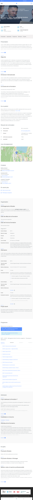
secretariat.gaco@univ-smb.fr (7, 176)
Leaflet (23, 161)
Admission (20, 36)
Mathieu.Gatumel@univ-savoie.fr (8, 170)
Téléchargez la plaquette (6, 192)
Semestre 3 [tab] (3, 342)
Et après (24, 36)
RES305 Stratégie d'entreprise (7, 356)
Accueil (2, 7)
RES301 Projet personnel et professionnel (9, 346)
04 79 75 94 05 (4, 175)
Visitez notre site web (5, 190)
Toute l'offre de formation (9, 7)
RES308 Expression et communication (8, 364)
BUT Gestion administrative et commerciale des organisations (13, 9)
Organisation (9, 36)
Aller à (2, 0)
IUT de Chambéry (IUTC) (25, 130)
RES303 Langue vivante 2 (6, 351)
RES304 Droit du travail (6, 354)
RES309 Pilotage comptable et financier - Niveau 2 (10, 367)
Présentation (3, 36)
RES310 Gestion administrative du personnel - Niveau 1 (11, 370)
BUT (16, 7)
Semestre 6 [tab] (30, 342)
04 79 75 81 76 (4, 182)
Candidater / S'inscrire (5, 420)
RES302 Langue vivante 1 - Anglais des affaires (10, 348)
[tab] (11, 329)
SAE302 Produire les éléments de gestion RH (9, 379)
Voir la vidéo (18, 110)
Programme (15, 36)
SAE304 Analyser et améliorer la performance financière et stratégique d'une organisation (11, 387)
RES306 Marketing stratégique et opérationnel (10, 359)
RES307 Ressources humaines (7, 362)
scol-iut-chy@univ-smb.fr (6, 183)
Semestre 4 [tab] (12, 342)
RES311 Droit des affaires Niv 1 (7, 373)
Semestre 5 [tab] (21, 342)
